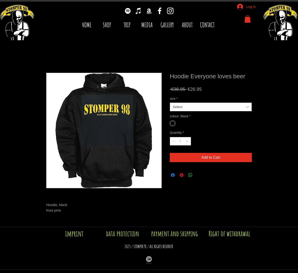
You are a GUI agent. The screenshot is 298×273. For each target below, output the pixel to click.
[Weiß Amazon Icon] (149, 10)
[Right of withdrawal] (229, 233)
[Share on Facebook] (173, 175)
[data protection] (122, 233)
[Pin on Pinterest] (181, 175)
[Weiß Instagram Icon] (170, 10)
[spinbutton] (180, 141)
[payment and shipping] (174, 233)
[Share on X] (199, 175)
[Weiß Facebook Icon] (159, 10)
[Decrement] (173, 141)
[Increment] (187, 141)
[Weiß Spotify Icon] (127, 10)
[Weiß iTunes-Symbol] (138, 10)
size (174, 98)
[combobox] (211, 107)
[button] (247, 19)
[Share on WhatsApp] (190, 175)
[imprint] (74, 233)
